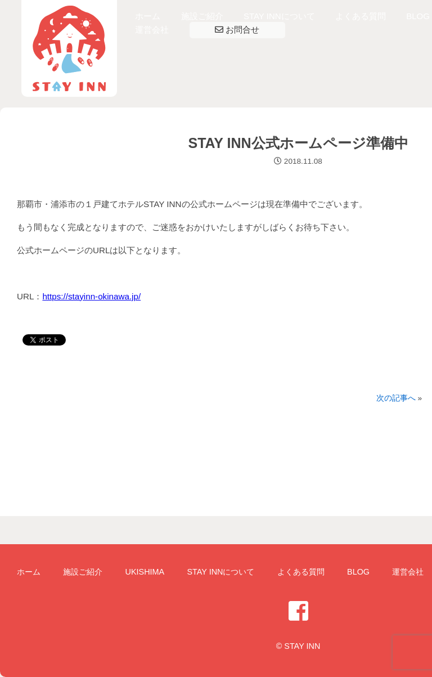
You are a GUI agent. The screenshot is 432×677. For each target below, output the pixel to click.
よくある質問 (360, 16)
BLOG (418, 16)
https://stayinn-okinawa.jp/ (91, 296)
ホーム (147, 16)
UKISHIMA (145, 571)
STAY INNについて (279, 16)
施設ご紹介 (202, 16)
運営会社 (152, 29)
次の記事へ (396, 398)
